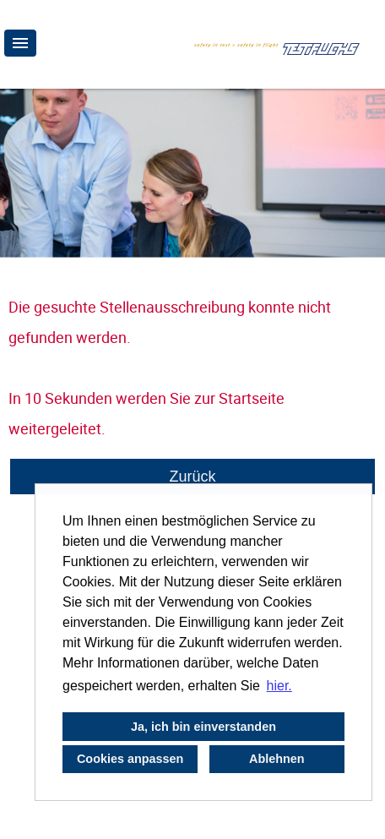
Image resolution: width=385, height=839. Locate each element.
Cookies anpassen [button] (130, 758)
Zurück (192, 476)
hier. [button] (279, 685)
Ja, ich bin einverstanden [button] (203, 726)
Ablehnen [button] (277, 758)
